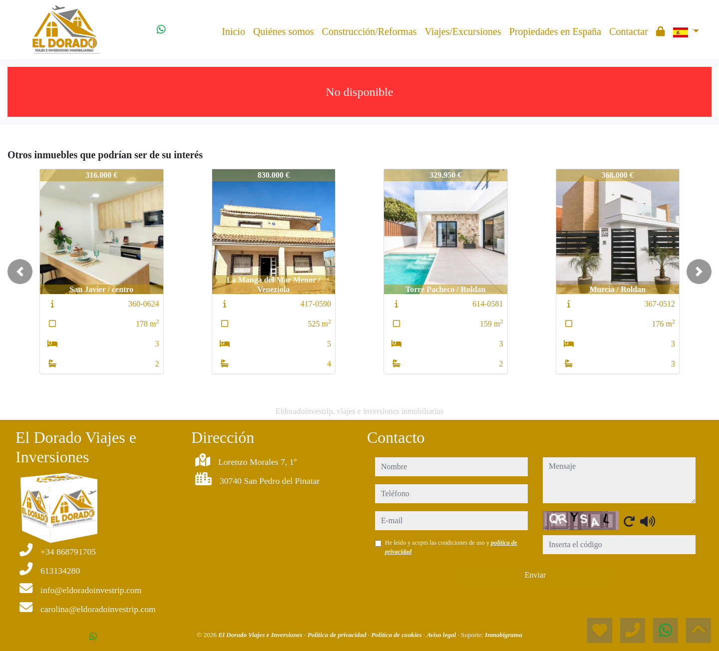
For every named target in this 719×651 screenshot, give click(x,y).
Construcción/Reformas (369, 31)
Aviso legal (441, 635)
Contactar (628, 31)
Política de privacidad (338, 635)
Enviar (535, 575)
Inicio (233, 31)
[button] (19, 271)
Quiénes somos (283, 31)
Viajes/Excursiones (463, 31)
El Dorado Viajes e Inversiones (261, 635)
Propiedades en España (555, 31)
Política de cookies (397, 635)
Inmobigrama (503, 635)
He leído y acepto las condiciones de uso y (451, 547)
